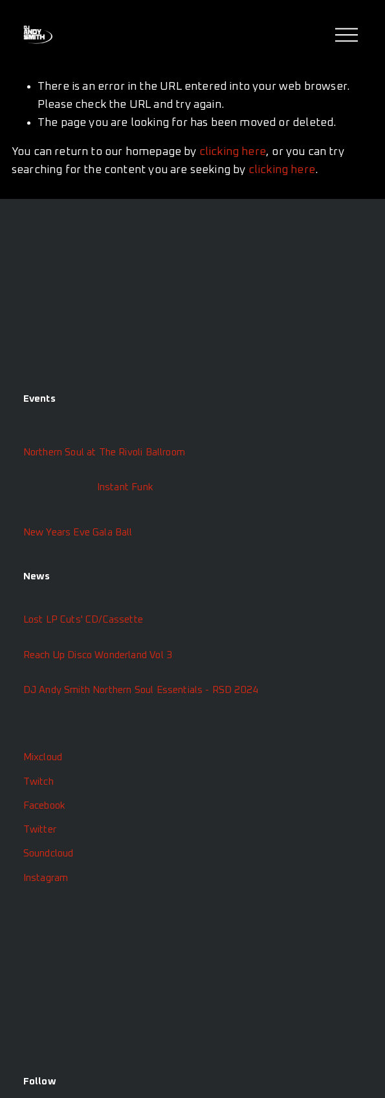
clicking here (232, 152)
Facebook (44, 806)
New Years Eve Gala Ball (78, 532)
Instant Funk (125, 487)
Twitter (39, 829)
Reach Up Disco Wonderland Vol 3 (97, 655)
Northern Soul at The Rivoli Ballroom (104, 452)
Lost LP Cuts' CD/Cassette (83, 620)
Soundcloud (48, 853)
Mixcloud (42, 757)
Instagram (46, 878)
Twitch (38, 782)
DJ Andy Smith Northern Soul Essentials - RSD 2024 (141, 690)
